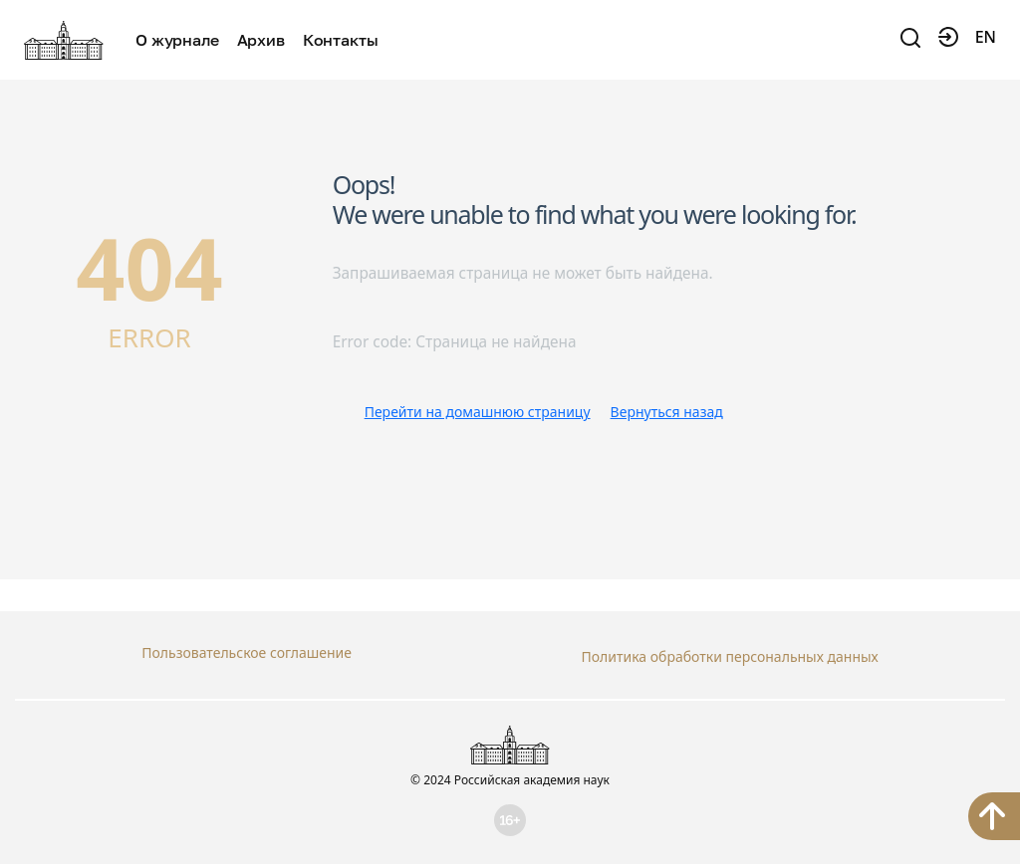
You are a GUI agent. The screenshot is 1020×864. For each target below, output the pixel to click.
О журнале (177, 40)
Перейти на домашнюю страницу (478, 411)
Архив (261, 40)
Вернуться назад (667, 411)
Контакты (341, 40)
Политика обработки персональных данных (729, 652)
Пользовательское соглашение (246, 652)
